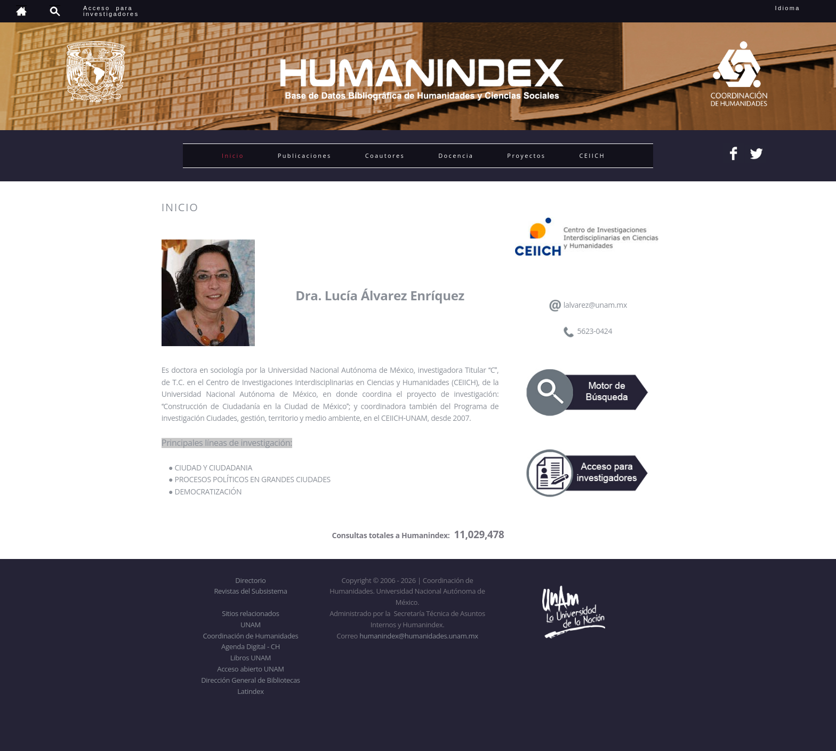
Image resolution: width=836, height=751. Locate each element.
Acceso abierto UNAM (250, 669)
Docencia (455, 155)
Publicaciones (305, 155)
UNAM (250, 624)
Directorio (250, 580)
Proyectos (526, 155)
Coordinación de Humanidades (251, 636)
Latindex (250, 691)
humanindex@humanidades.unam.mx (418, 636)
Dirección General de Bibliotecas (250, 680)
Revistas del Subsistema (250, 591)
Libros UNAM (250, 657)
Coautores (385, 155)
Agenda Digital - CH (250, 646)
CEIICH (592, 155)
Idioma (800, 8)
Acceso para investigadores (111, 11)
